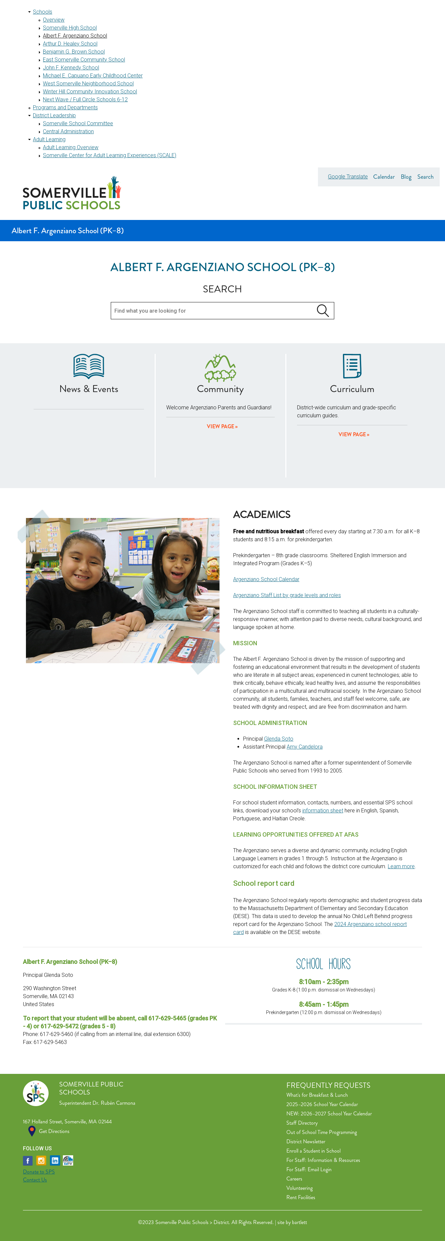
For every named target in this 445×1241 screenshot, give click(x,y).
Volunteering (299, 1188)
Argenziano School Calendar (266, 579)
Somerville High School (70, 28)
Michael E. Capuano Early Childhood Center (93, 75)
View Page (352, 434)
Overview (54, 20)
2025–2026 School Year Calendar (322, 1104)
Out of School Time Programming (321, 1132)
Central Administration (68, 131)
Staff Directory (302, 1123)
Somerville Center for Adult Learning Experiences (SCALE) (109, 155)
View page (220, 426)
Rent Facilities (300, 1197)
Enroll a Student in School (313, 1151)
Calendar (384, 176)
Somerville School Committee (78, 123)
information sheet (322, 810)
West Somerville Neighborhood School (88, 83)
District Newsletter (305, 1141)
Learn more (401, 866)
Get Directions (54, 1131)
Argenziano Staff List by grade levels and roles (287, 595)
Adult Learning (49, 139)
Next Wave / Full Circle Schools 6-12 (85, 99)
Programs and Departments (65, 107)
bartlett (299, 1222)
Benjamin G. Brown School (74, 52)
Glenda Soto (278, 739)
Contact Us (35, 1180)
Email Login (320, 1169)
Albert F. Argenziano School (75, 36)
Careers (294, 1179)
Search (425, 176)
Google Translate (348, 176)
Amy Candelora (305, 747)
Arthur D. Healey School (70, 44)
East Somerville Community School (84, 59)
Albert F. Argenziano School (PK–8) (68, 230)
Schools (42, 12)
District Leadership (54, 115)
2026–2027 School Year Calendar (336, 1113)
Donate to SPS (39, 1172)
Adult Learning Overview (70, 147)
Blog (406, 176)
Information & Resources (334, 1160)
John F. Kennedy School (71, 67)
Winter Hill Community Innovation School (90, 91)
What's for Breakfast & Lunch (317, 1095)
